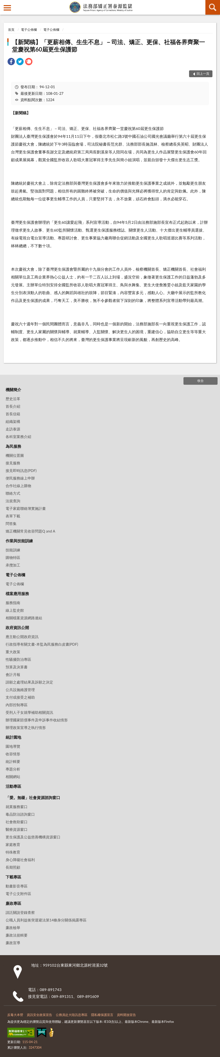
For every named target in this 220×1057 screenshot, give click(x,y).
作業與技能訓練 (19, 540)
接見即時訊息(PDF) (21, 470)
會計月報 (13, 674)
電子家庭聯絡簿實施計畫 (26, 508)
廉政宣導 (13, 942)
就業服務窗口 (17, 806)
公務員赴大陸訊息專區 (71, 1015)
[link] (11, 62)
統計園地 (13, 737)
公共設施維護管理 (20, 689)
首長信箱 (13, 414)
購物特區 (13, 557)
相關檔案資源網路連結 (24, 618)
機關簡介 (13, 389)
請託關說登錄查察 (20, 912)
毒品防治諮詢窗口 (20, 814)
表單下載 (13, 516)
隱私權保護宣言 (102, 1015)
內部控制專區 (17, 705)
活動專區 (13, 786)
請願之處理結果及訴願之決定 (29, 682)
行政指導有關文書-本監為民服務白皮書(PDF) (42, 644)
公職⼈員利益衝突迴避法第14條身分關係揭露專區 (46, 920)
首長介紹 (13, 406)
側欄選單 (7, 8)
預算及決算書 (17, 667)
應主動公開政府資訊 (22, 636)
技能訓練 (13, 550)
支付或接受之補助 (20, 697)
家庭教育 (13, 844)
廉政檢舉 (13, 927)
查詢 (212, 7)
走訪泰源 (13, 429)
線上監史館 (15, 610)
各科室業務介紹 (18, 436)
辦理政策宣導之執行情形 (26, 727)
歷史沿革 (13, 398)
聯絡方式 (13, 493)
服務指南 (13, 602)
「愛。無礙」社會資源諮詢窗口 (33, 797)
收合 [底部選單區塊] (200, 381)
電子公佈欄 (29, 30)
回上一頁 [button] (203, 73)
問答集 (11, 523)
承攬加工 (13, 565)
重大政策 (13, 652)
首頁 (11, 30)
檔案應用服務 (17, 593)
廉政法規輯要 (17, 935)
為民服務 (13, 446)
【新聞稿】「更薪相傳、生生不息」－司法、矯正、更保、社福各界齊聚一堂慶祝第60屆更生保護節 (108, 45)
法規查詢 (13, 501)
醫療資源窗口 (17, 829)
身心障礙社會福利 (20, 859)
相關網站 (13, 776)
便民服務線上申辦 (20, 478)
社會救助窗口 (17, 822)
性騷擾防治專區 (18, 659)
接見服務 (13, 463)
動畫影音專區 (17, 886)
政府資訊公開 (17, 627)
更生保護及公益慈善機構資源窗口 (33, 837)
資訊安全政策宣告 (39, 1015)
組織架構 (13, 421)
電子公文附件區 (18, 893)
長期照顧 (13, 867)
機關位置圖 (15, 455)
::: (4, 4)
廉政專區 (13, 903)
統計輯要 (13, 761)
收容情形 (13, 754)
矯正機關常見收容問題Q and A (30, 531)
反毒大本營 (15, 1015)
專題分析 (13, 769)
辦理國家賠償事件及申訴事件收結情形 (37, 720)
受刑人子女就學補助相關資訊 (29, 712)
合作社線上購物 (18, 485)
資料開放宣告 (126, 1015)
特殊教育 (13, 852)
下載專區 (13, 877)
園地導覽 (13, 746)
